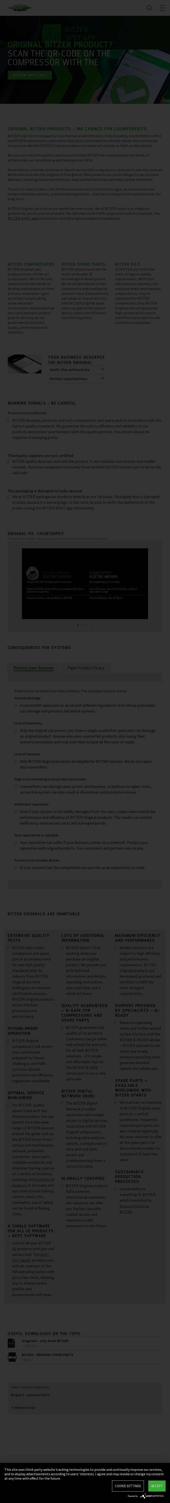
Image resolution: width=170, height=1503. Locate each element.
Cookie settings (128, 1486)
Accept (157, 1486)
